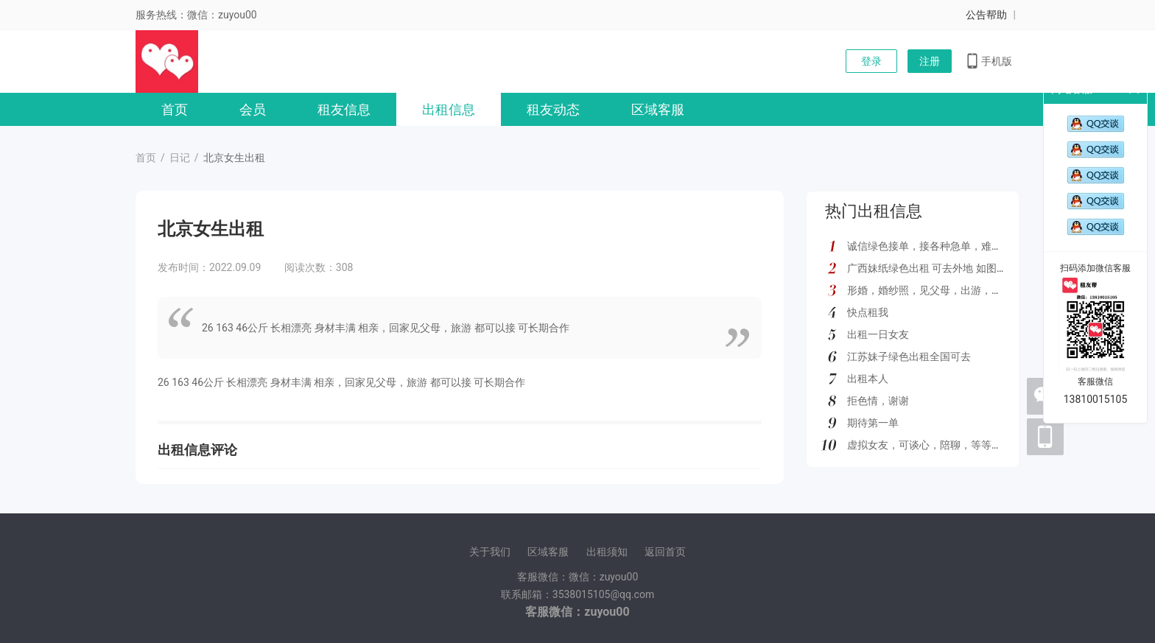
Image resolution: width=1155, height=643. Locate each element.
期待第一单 (873, 423)
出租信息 (448, 109)
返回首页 (665, 552)
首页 (174, 109)
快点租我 (867, 312)
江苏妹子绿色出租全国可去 (909, 356)
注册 (929, 61)
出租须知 (607, 552)
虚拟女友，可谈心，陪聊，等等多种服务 (940, 445)
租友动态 (553, 109)
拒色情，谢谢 (878, 401)
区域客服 (657, 109)
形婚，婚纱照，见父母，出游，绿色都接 (940, 290)
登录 (871, 61)
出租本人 (867, 378)
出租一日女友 (878, 334)
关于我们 (489, 552)
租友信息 (344, 109)
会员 (252, 109)
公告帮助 (986, 15)
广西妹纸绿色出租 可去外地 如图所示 (932, 268)
